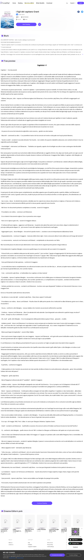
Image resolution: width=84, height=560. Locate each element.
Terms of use (50, 542)
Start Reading (26, 24)
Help (29, 542)
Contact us (11, 544)
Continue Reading (42, 503)
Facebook (75, 547)
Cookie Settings (50, 546)
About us (10, 542)
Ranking (20, 3)
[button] (26, 24)
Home (14, 3)
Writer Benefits (40, 3)
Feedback (30, 544)
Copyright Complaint (32, 546)
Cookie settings (73, 555)
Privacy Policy (20, 557)
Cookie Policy (12, 557)
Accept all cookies (57, 555)
